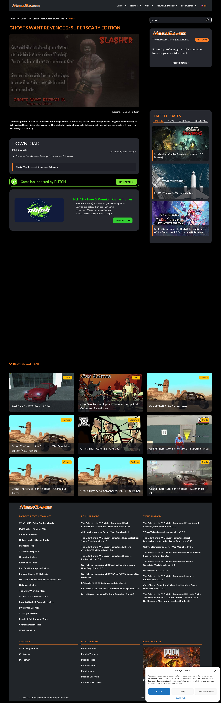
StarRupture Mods (28, 613)
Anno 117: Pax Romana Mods (33, 596)
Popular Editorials (90, 676)
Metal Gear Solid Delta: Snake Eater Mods (40, 579)
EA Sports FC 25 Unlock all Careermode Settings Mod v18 (110, 588)
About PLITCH (123, 220)
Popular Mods (88, 659)
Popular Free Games (91, 682)
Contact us (24, 654)
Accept (159, 691)
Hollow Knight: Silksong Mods (34, 540)
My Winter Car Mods (29, 607)
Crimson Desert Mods (30, 624)
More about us (181, 62)
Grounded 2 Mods (28, 557)
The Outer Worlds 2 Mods (32, 590)
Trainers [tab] (158, 121)
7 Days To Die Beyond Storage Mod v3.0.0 (164, 532)
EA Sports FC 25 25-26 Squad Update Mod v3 (103, 582)
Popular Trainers (89, 654)
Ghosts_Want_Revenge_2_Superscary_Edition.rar (37, 167)
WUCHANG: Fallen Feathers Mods (36, 523)
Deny (182, 691)
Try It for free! (126, 181)
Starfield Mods (26, 545)
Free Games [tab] (201, 121)
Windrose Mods (27, 630)
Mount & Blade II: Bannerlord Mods (36, 602)
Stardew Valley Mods (29, 551)
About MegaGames (28, 648)
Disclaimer (24, 659)
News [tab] (171, 121)
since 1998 (202, 39)
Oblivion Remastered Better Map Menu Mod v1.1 (106, 532)
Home (12, 18)
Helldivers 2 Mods (28, 585)
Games (24, 18)
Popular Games (88, 648)
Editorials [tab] (184, 121)
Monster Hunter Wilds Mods (33, 573)
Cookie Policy (181, 698)
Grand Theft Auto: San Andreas (48, 18)
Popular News (88, 671)
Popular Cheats (89, 665)
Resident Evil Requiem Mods (33, 619)
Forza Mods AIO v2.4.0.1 (155, 570)
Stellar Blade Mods (28, 534)
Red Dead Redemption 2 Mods (34, 568)
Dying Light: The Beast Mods (33, 528)
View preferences (206, 691)
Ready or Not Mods (28, 562)
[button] (215, 670)
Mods (72, 18)
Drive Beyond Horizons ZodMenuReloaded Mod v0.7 (107, 594)
